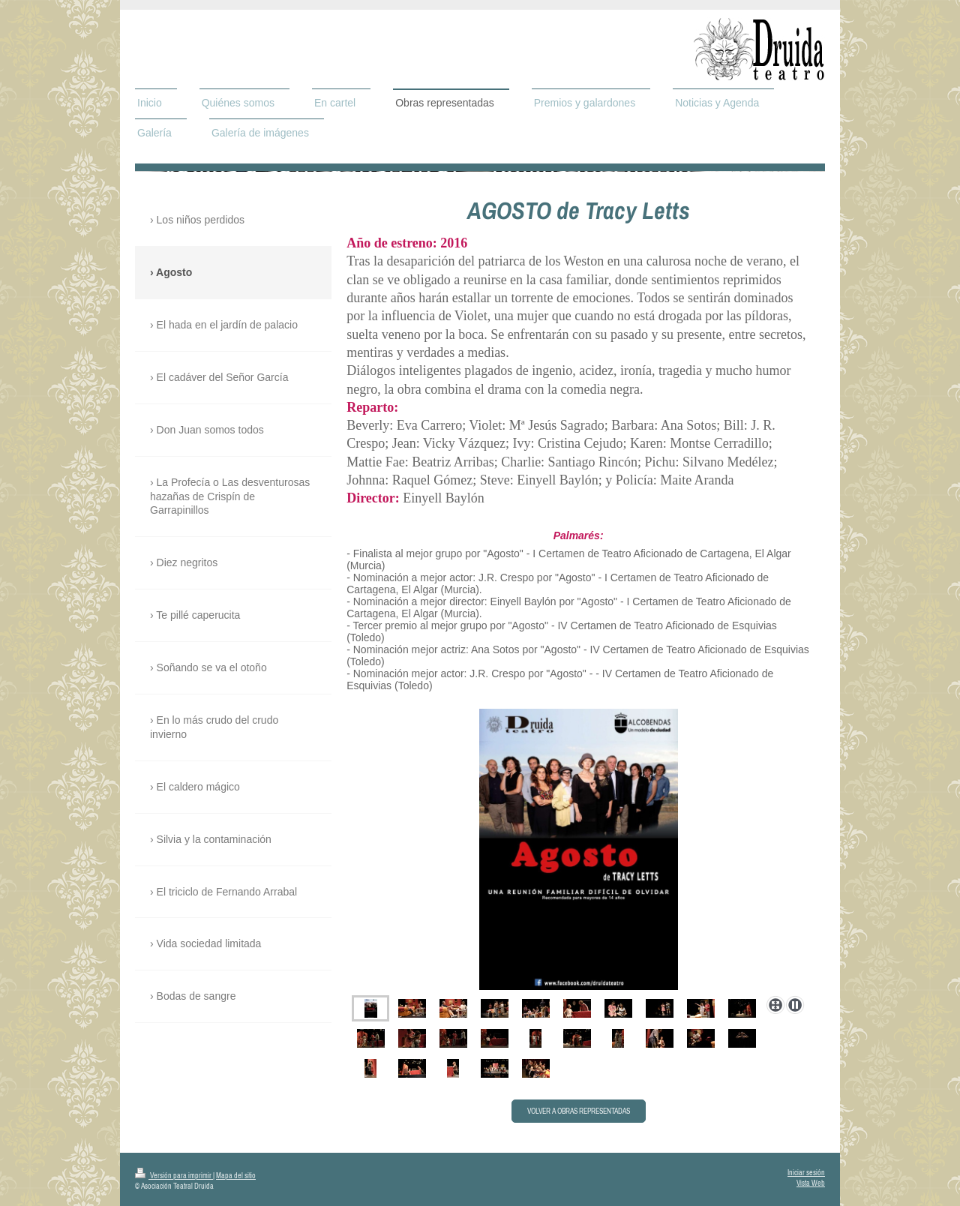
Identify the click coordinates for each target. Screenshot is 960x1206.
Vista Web (810, 1183)
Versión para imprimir (174, 1176)
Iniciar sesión (806, 1172)
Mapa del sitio (236, 1176)
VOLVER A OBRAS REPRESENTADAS (578, 1111)
